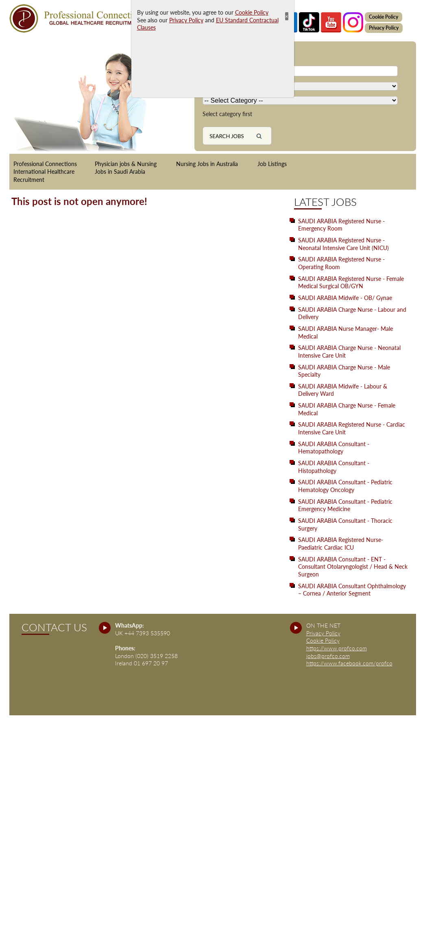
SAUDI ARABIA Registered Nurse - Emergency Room (341, 225)
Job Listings (272, 163)
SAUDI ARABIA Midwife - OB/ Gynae (345, 297)
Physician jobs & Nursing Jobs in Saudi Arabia (126, 167)
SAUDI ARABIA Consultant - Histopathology (333, 467)
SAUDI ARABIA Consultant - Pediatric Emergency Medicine (345, 505)
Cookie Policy (383, 17)
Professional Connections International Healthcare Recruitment (45, 171)
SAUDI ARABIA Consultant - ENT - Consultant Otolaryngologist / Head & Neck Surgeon (353, 567)
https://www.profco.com (336, 648)
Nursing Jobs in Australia (207, 163)
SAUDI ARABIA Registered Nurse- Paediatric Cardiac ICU (340, 543)
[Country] (300, 86)
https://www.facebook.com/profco (349, 663)
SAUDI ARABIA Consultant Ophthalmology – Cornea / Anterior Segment (352, 590)
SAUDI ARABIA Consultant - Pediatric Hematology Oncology (345, 486)
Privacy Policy (384, 28)
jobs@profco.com (328, 655)
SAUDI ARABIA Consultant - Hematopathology (333, 447)
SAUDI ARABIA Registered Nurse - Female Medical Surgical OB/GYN (351, 282)
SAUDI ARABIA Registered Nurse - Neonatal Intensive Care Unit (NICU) (343, 244)
